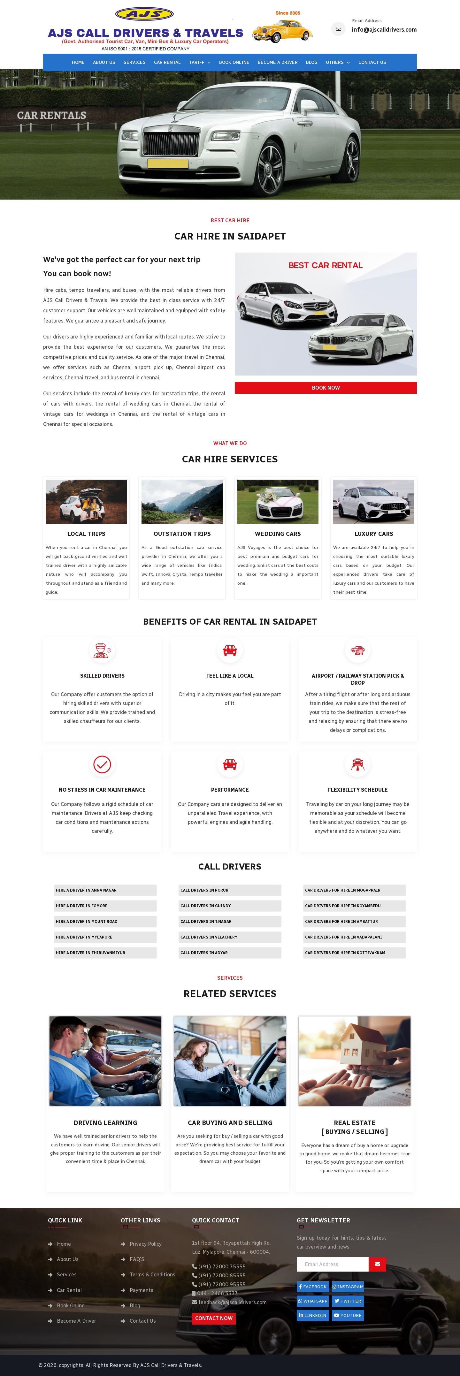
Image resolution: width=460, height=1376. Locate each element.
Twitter (348, 1301)
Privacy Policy (146, 1244)
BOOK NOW (326, 388)
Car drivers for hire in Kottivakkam (345, 953)
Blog (312, 62)
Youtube (348, 1315)
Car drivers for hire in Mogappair (342, 890)
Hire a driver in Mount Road (87, 921)
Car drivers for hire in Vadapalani (343, 937)
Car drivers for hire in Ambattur (341, 921)
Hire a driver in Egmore (81, 906)
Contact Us (372, 62)
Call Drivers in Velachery (208, 937)
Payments (141, 1290)
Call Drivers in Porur (204, 890)
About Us (104, 62)
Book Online (234, 62)
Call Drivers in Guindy (205, 906)
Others (335, 62)
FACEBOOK (312, 1286)
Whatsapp (312, 1301)
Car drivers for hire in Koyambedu (343, 906)
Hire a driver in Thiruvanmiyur (90, 953)
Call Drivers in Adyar (204, 953)
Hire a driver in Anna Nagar (86, 890)
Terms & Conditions (152, 1275)
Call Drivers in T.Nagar (206, 921)
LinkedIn (312, 1315)
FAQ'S (137, 1259)
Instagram (348, 1286)
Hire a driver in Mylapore (84, 937)
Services (135, 62)
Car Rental (167, 62)
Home (78, 62)
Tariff (197, 62)
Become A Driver (278, 62)
